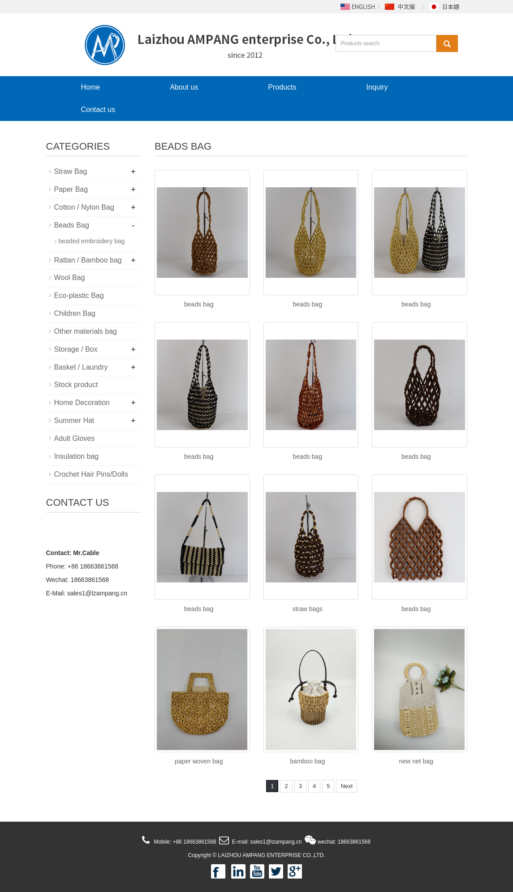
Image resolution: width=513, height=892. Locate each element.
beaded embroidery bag (92, 241)
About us (184, 87)
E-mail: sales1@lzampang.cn (266, 842)
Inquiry (377, 87)
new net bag (416, 761)
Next (347, 786)
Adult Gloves (74, 438)
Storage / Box (76, 349)
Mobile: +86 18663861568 (184, 842)
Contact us (98, 109)
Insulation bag (76, 456)
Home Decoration (82, 402)
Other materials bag (85, 331)
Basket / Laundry (81, 367)
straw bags (307, 608)
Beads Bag (71, 225)
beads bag (198, 304)
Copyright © (202, 855)
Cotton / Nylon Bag (84, 207)
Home (90, 87)
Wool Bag (69, 277)
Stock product (76, 384)
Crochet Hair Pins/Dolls (91, 474)
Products (282, 87)
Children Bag (75, 313)
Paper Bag (71, 189)
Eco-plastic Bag (79, 295)
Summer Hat (74, 420)
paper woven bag (199, 761)
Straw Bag (70, 171)
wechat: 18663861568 (343, 842)
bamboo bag (307, 761)
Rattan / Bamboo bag (88, 260)
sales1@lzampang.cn (97, 593)
